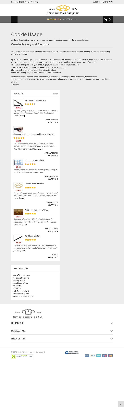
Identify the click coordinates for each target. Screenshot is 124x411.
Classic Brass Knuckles (34, 184)
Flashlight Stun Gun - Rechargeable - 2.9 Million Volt (34, 134)
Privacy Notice (19, 280)
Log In (19, 2)
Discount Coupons (21, 294)
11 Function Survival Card (35, 160)
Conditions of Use (20, 283)
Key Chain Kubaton (32, 236)
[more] (55, 94)
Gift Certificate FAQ (21, 291)
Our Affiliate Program (21, 275)
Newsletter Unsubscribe (23, 296)
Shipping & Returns (21, 278)
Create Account (31, 2)
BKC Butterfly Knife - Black (35, 100)
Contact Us (108, 2)
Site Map (17, 288)
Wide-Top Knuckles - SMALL (36, 210)
